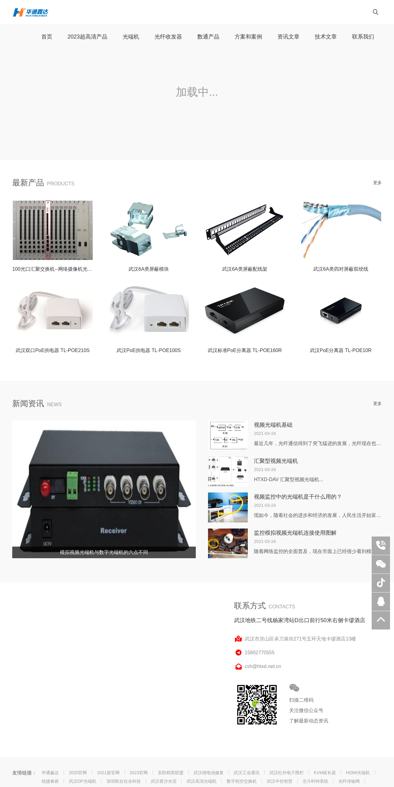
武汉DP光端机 (82, 781)
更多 (377, 182)
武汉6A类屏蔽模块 (148, 269)
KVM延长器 (325, 772)
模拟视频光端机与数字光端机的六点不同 (104, 552)
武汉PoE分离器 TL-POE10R (341, 350)
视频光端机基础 (273, 425)
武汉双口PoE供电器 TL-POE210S (53, 350)
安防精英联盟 (171, 772)
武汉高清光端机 (202, 781)
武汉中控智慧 (279, 781)
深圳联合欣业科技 (123, 781)
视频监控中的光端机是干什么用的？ (298, 497)
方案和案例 (248, 37)
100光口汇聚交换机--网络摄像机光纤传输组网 (62, 269)
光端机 (131, 37)
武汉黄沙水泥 (164, 781)
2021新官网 (108, 772)
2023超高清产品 (87, 37)
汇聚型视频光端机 (276, 461)
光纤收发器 (168, 37)
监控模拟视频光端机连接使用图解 (295, 533)
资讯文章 (288, 37)
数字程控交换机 (242, 781)
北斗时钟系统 (315, 781)
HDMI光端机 (358, 772)
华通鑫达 (50, 772)
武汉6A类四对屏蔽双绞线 (340, 269)
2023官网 (139, 772)
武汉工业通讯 (246, 772)
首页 (46, 37)
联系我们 (363, 37)
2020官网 (78, 772)
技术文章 (326, 37)
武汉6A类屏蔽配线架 (244, 269)
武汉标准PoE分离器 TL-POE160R (245, 350)
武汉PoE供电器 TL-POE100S (149, 350)
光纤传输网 (349, 781)
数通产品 (208, 37)
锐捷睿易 (50, 781)
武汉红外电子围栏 (286, 772)
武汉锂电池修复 (209, 772)
